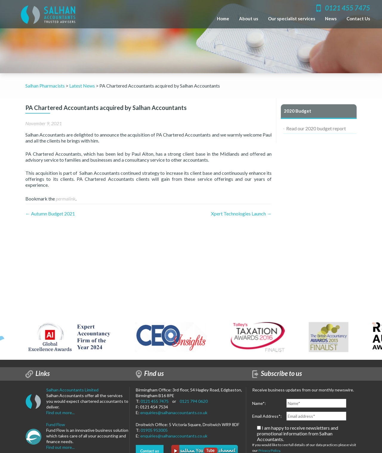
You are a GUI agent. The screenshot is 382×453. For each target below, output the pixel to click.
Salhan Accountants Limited (72, 389)
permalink (66, 198)
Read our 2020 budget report (316, 128)
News (331, 18)
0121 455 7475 (155, 401)
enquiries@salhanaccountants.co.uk (173, 412)
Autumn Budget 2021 (50, 213)
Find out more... (60, 412)
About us (248, 18)
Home (223, 18)
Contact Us (358, 18)
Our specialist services (291, 18)
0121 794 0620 (194, 401)
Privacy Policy (269, 450)
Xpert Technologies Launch (241, 213)
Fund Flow (55, 424)
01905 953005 (154, 430)
